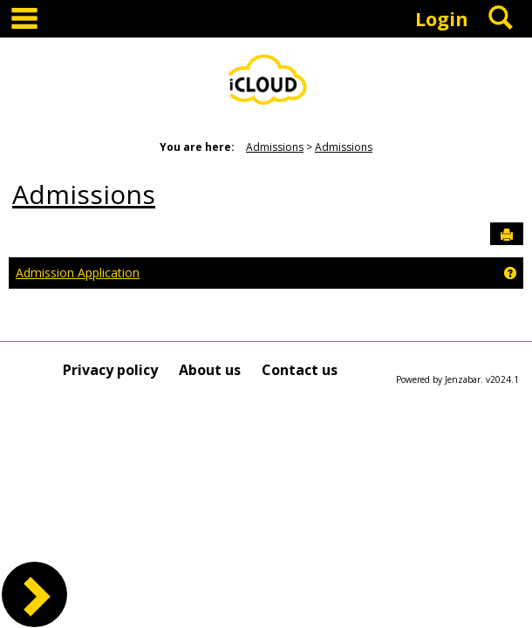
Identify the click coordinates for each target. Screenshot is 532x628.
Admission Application (78, 272)
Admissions (275, 147)
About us (210, 369)
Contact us (300, 369)
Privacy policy (110, 369)
